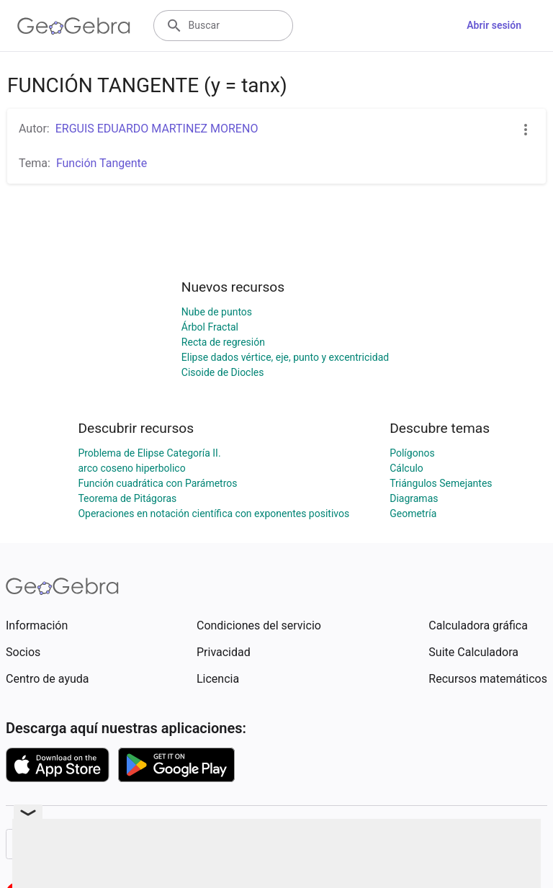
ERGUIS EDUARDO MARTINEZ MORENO (156, 128)
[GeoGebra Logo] (73, 26)
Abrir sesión (494, 25)
